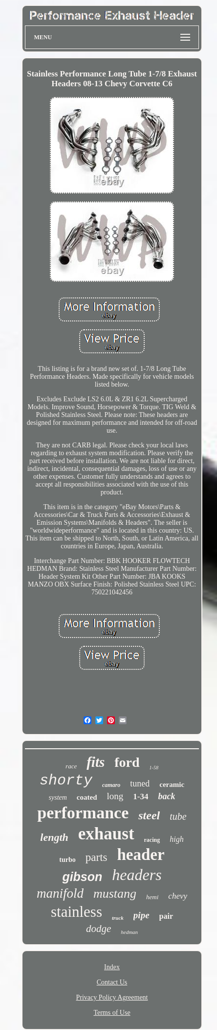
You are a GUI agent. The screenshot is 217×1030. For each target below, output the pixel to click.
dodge (98, 928)
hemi (152, 897)
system (58, 797)
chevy (177, 896)
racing (152, 839)
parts (97, 857)
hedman (129, 932)
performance (83, 813)
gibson (82, 876)
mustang (114, 893)
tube (178, 816)
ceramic (171, 784)
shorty (66, 780)
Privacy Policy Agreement (112, 997)
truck (118, 918)
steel (149, 815)
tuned (140, 783)
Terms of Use (111, 1012)
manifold (60, 893)
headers (136, 874)
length (54, 837)
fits (96, 762)
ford (126, 762)
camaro (111, 785)
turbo (67, 859)
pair (166, 916)
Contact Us (112, 982)
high (176, 839)
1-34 (140, 796)
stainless (76, 911)
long (115, 796)
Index (112, 967)
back (166, 796)
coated (87, 797)
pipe (141, 915)
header (141, 854)
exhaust (106, 833)
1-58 (154, 767)
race (71, 766)
